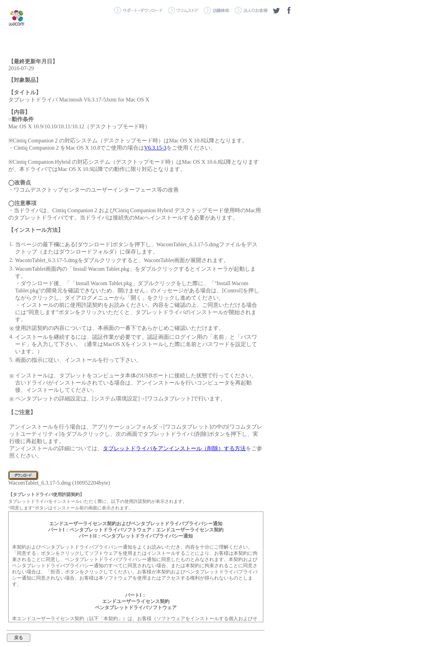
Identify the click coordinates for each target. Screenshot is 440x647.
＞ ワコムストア (183, 10)
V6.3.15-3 (155, 148)
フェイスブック (288, 10)
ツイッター (276, 10)
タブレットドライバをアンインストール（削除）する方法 (174, 448)
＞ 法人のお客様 (251, 10)
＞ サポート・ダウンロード (138, 10)
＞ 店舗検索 (216, 10)
